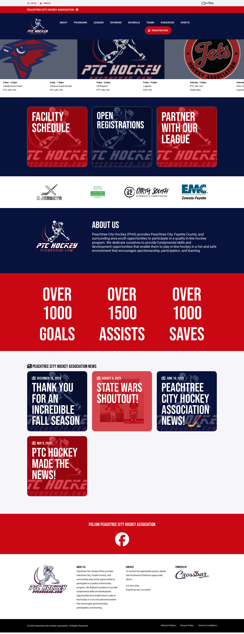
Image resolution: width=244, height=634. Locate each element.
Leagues (99, 22)
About (63, 22)
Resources (167, 22)
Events (185, 22)
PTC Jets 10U (9, 89)
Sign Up (45, 3)
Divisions (116, 22)
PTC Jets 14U (103, 89)
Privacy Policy (187, 626)
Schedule (134, 22)
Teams (150, 22)
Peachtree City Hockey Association (50, 9)
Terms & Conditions (207, 626)
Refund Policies (168, 626)
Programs (80, 22)
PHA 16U (147, 89)
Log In (31, 3)
